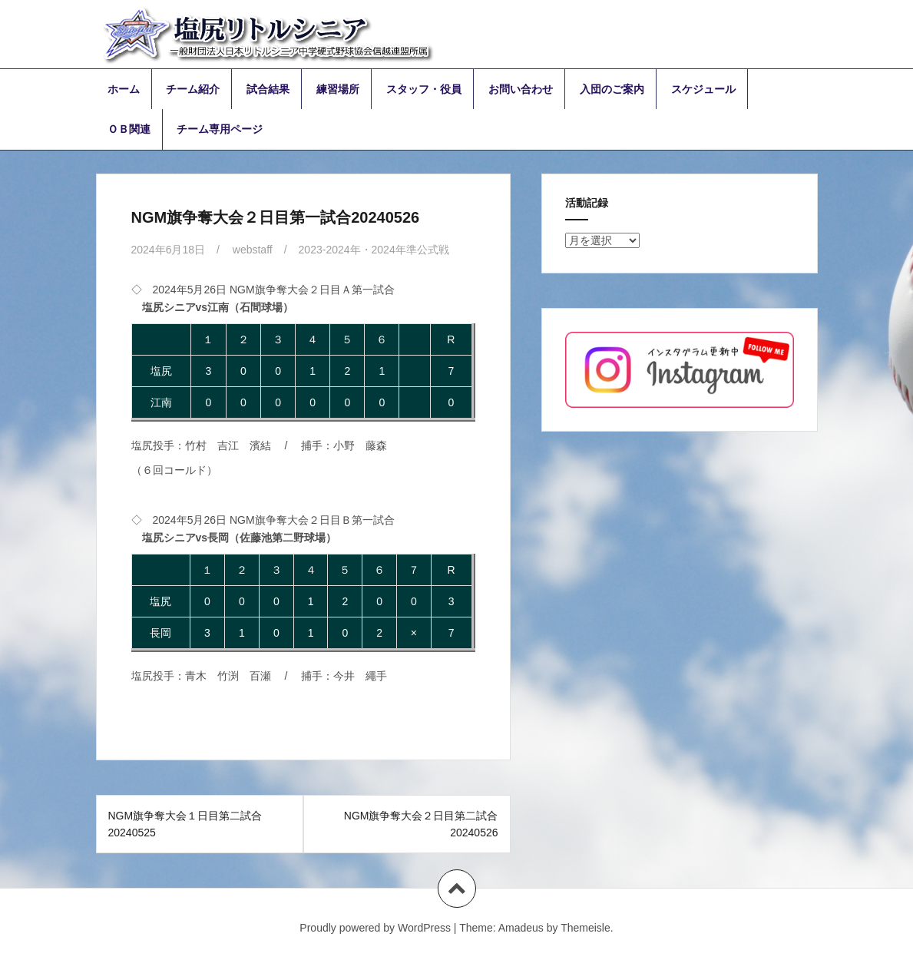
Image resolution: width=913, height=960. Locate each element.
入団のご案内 (612, 89)
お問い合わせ (520, 89)
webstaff (253, 249)
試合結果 (267, 89)
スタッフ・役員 (423, 89)
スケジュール (703, 89)
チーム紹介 (193, 89)
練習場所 (337, 89)
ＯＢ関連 (129, 129)
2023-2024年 (330, 249)
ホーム (124, 89)
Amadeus (521, 928)
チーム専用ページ (220, 129)
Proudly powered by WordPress (375, 928)
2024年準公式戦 (410, 249)
